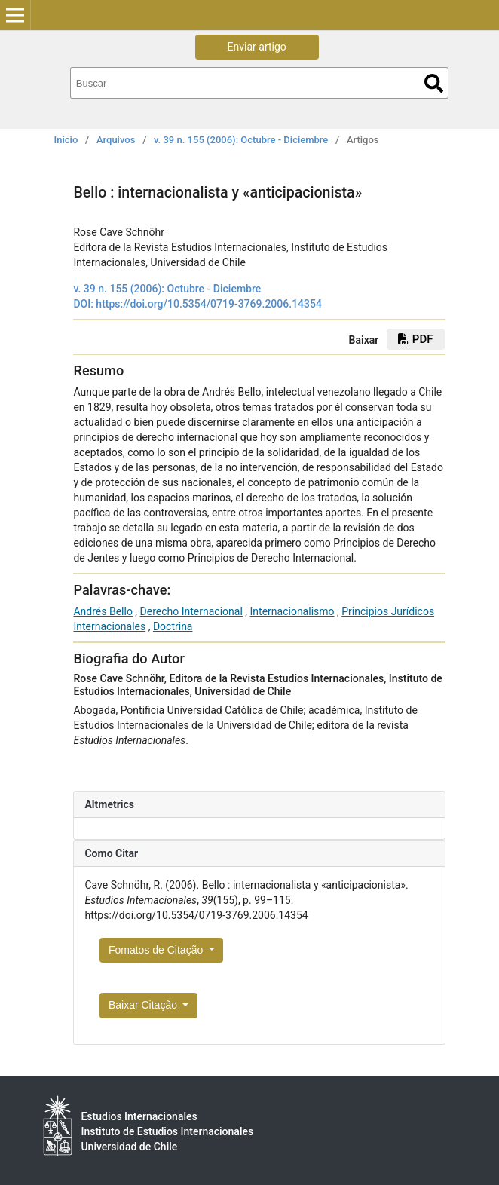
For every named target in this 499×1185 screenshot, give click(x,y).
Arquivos (115, 139)
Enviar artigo (257, 47)
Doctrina (173, 626)
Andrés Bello (102, 611)
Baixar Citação (144, 1005)
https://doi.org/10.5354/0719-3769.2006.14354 (209, 304)
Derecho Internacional (191, 611)
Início (66, 139)
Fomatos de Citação (157, 950)
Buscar (433, 83)
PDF (415, 339)
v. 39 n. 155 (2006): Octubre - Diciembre (241, 139)
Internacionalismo (292, 611)
